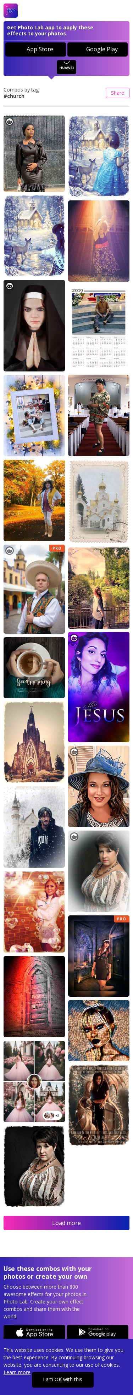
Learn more (17, 1372)
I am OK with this (62, 1379)
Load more (66, 1223)
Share (117, 92)
